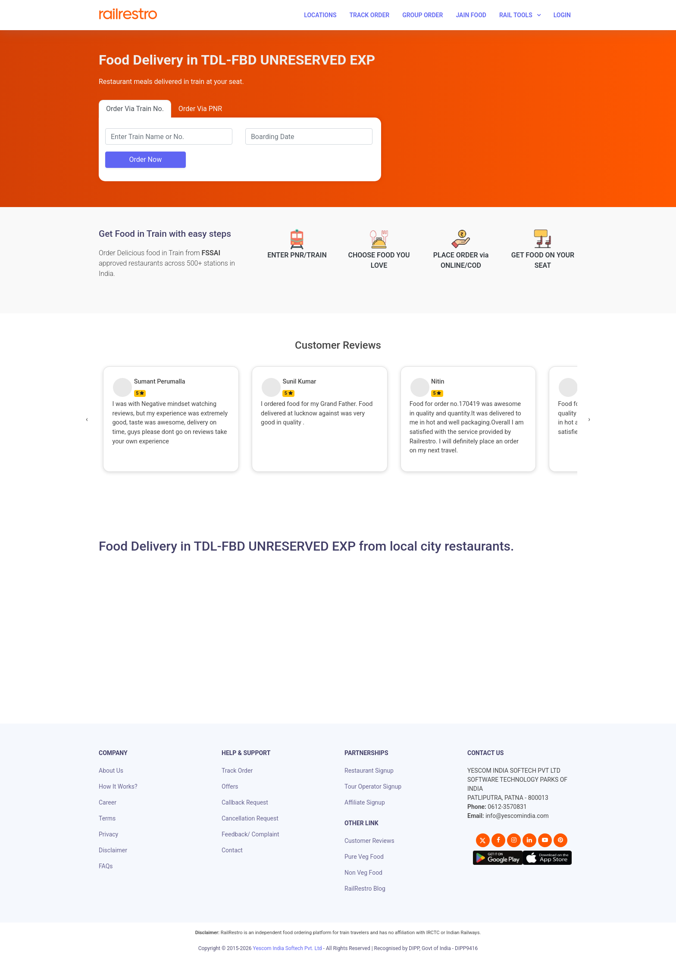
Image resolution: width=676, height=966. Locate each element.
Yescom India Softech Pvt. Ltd (287, 948)
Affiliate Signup (364, 802)
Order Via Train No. (135, 109)
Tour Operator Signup (372, 786)
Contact (232, 850)
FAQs (106, 866)
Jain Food (471, 15)
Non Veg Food (363, 872)
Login (562, 15)
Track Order (369, 15)
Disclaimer (113, 850)
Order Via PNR (200, 109)
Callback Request (245, 802)
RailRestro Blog (364, 888)
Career (107, 802)
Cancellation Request (250, 818)
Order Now (145, 159)
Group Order (422, 15)
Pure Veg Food (364, 856)
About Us (111, 770)
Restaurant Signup (369, 770)
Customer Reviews (369, 840)
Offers (230, 786)
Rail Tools (515, 15)
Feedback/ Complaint (250, 834)
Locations (320, 15)
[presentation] (87, 419)
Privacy (108, 834)
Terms (107, 818)
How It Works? (118, 786)
